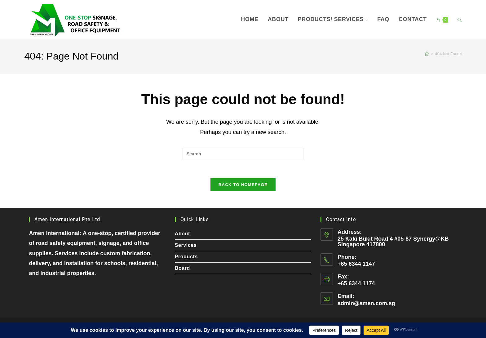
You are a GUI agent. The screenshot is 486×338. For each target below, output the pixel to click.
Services (186, 245)
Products (186, 256)
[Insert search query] (243, 154)
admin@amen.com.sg (366, 303)
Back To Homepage (243, 185)
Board (182, 268)
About (182, 233)
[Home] (427, 53)
